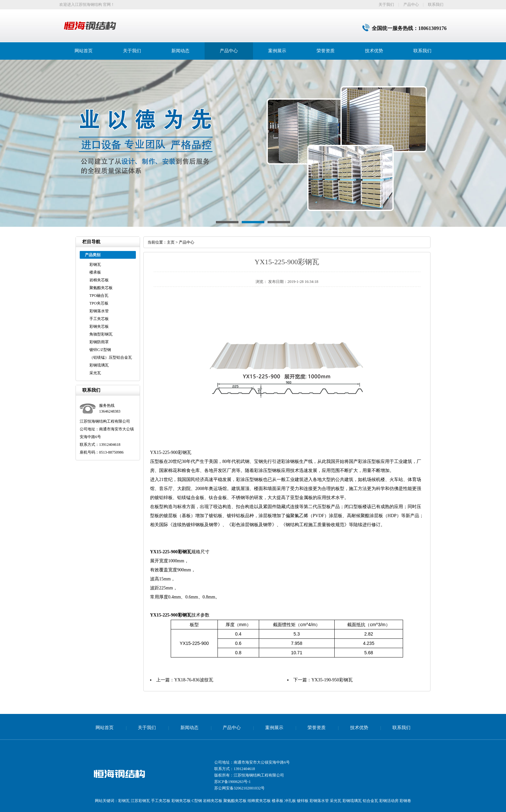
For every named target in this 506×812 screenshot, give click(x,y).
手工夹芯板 (99, 318)
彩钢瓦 (95, 264)
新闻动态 (180, 50)
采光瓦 (95, 373)
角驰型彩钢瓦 (101, 334)
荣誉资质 (326, 50)
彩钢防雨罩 (99, 342)
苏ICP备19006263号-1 (232, 781)
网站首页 (84, 50)
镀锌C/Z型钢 (100, 349)
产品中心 (411, 4)
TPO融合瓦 (98, 295)
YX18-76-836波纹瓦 (193, 679)
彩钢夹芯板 (99, 326)
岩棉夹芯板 (99, 280)
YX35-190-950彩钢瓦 (332, 679)
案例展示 (277, 50)
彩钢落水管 (99, 311)
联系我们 (435, 4)
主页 (171, 242)
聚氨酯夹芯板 (101, 288)
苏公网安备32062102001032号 (239, 788)
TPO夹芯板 (98, 303)
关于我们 (386, 4)
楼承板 (95, 272)
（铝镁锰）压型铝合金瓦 (110, 357)
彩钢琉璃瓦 (99, 365)
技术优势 (374, 50)
